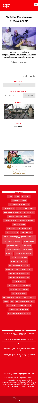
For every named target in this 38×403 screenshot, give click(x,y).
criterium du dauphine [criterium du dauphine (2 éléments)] (25, 208)
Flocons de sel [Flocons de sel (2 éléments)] (12, 232)
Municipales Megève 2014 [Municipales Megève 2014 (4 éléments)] (19, 274)
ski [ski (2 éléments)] (12, 302)
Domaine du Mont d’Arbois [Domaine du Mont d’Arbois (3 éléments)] (19, 216)
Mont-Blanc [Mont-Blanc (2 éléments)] (27, 270)
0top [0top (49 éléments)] (10, 197)
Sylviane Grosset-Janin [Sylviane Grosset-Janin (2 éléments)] (25, 302)
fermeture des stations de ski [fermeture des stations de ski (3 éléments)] (19, 228)
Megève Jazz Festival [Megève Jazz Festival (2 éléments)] (19, 262)
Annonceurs (16, 386)
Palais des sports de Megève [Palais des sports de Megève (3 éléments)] (19, 286)
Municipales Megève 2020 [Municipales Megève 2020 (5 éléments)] (19, 278)
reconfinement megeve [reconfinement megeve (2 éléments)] (12, 298)
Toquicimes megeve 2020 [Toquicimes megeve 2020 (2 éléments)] (19, 309)
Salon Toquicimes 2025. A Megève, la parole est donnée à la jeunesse (19, 349)
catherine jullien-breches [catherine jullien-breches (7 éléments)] (19, 204)
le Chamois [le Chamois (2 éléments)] (27, 250)
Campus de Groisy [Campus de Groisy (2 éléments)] (19, 201)
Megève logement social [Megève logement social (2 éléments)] (19, 266)
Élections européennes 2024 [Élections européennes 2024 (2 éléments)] (19, 313)
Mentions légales (28, 386)
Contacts (7, 386)
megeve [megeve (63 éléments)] (9, 254)
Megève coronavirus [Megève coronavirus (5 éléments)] (19, 258)
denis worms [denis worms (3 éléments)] (29, 212)
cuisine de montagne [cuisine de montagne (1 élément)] (12, 212)
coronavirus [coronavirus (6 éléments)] (9, 208)
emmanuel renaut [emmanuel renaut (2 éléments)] (26, 220)
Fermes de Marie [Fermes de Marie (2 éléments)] (19, 224)
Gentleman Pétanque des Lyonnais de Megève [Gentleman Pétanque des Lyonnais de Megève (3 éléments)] (19, 237)
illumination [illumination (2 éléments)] (29, 242)
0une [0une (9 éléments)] (17, 197)
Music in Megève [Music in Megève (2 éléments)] (19, 282)
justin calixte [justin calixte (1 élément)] (12, 246)
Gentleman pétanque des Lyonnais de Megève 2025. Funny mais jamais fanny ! (19, 355)
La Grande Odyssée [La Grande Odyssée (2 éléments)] (13, 250)
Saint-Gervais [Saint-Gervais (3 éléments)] (29, 298)
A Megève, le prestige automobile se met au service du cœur (19, 334)
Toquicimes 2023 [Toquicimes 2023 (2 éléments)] (25, 305)
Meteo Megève (18, 126)
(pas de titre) (19, 344)
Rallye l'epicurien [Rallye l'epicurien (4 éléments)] (19, 294)
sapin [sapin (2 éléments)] (6, 302)
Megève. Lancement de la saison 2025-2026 (19, 339)
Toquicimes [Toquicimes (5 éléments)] (11, 305)
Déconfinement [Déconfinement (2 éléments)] (10, 220)
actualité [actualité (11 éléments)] (25, 197)
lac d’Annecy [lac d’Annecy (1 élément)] (26, 246)
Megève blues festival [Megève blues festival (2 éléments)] (23, 254)
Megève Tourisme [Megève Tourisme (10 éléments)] (12, 270)
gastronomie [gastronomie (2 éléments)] (26, 232)
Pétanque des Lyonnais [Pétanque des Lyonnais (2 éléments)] (19, 290)
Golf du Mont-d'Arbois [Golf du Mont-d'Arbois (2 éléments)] (12, 242)
